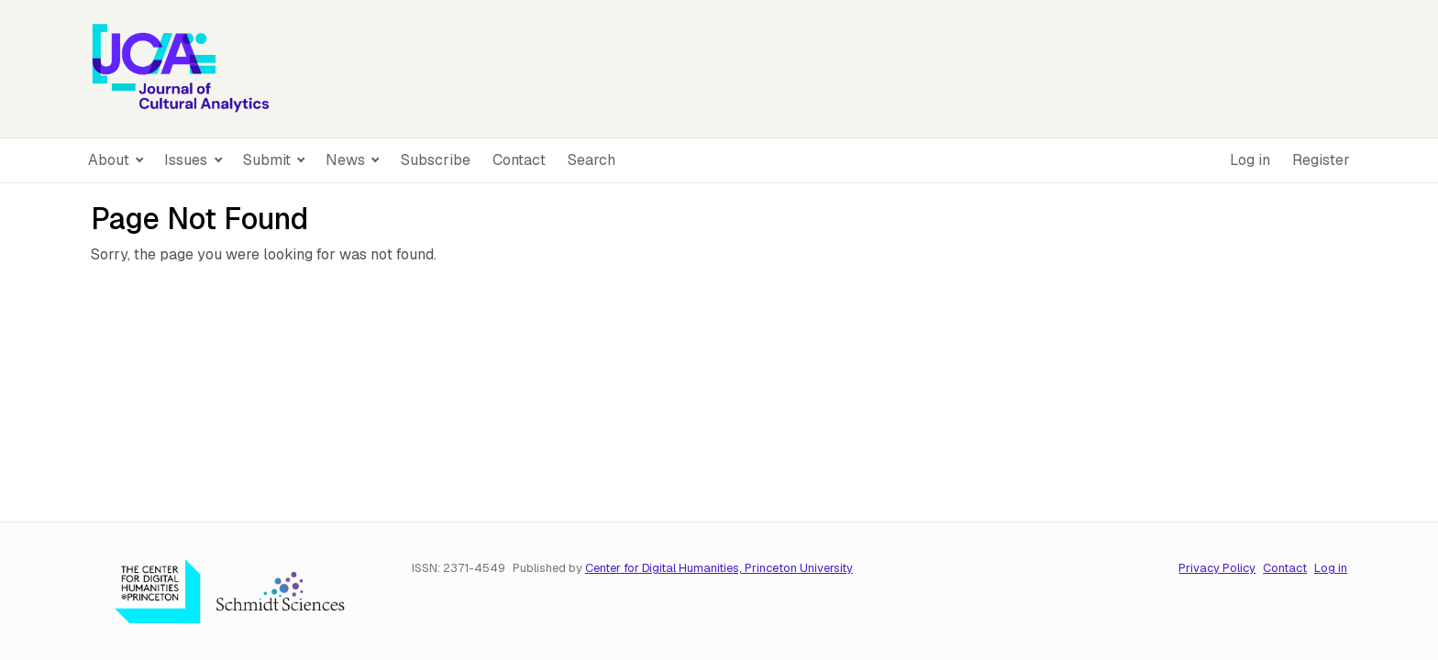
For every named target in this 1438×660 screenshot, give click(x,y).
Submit (268, 160)
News (347, 160)
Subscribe (435, 160)
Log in (1250, 160)
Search (591, 160)
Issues (187, 160)
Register (1321, 160)
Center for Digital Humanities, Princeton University (719, 568)
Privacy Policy (1216, 568)
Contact (519, 160)
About (110, 160)
